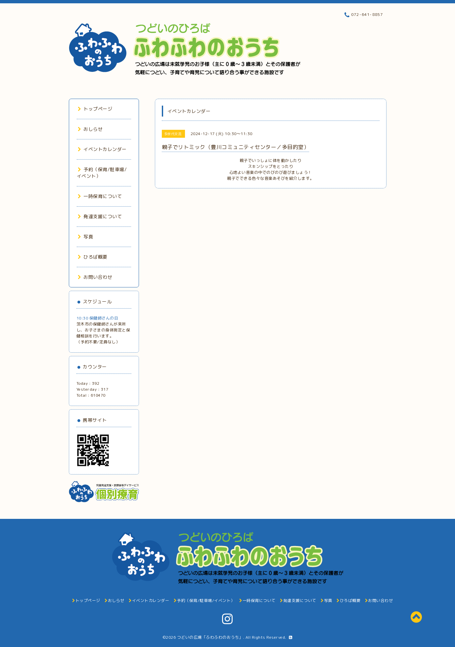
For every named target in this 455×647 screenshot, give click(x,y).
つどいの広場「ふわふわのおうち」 (210, 637)
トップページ (95, 109)
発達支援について (100, 216)
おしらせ (90, 129)
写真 (85, 236)
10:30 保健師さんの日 (97, 318)
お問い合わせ (95, 277)
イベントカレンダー (102, 149)
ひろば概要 (93, 257)
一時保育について (100, 196)
